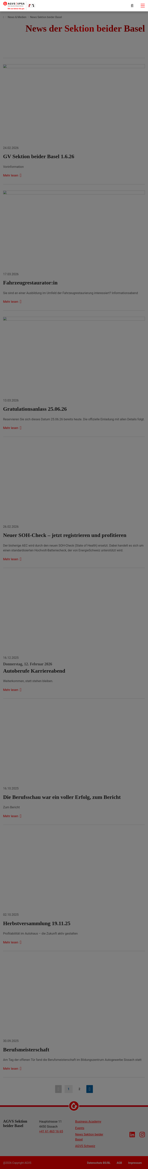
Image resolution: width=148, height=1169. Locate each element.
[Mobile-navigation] (142, 5)
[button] (132, 5)
